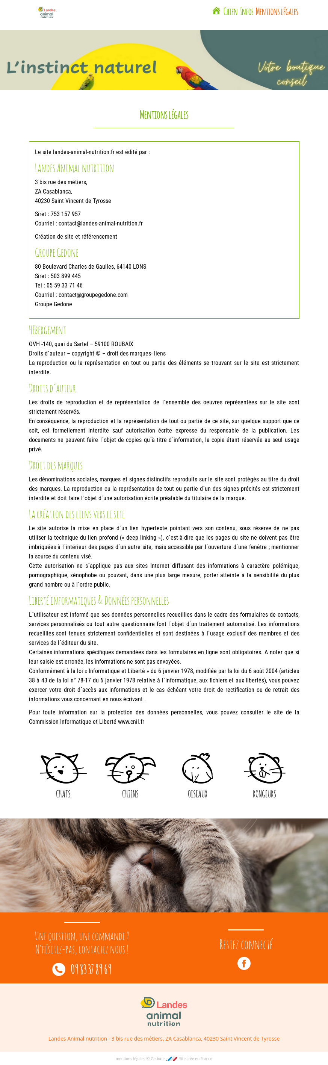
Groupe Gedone (53, 304)
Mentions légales (277, 10)
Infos (247, 10)
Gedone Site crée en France (181, 1058)
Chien (231, 10)
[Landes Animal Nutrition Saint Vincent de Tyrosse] (216, 11)
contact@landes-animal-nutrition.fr (101, 223)
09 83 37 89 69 (82, 968)
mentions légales (131, 1058)
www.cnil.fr (131, 721)
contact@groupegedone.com (93, 294)
